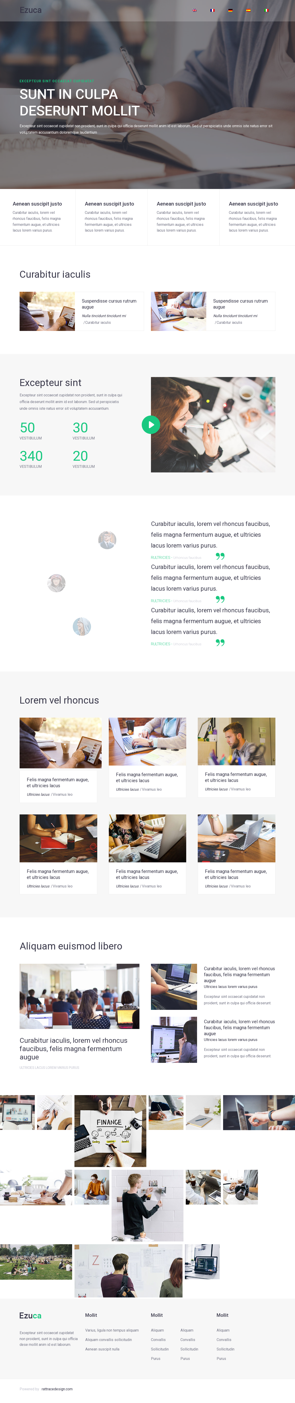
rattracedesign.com (57, 1389)
